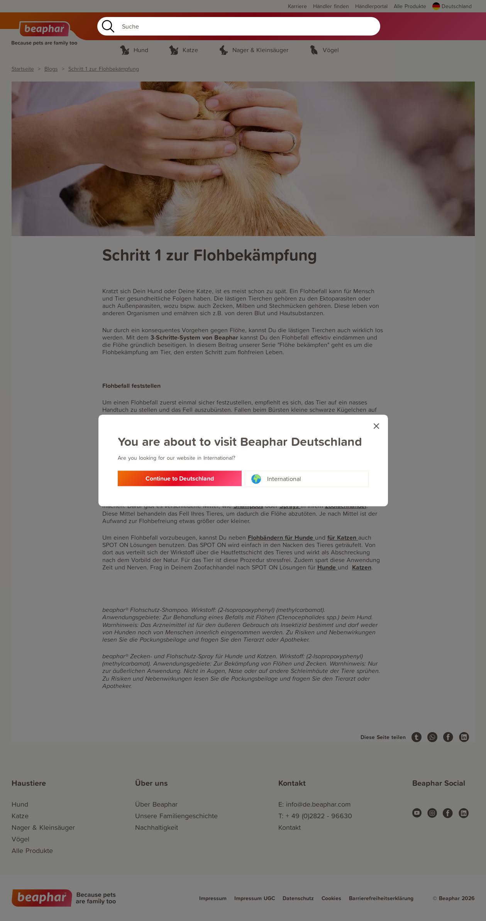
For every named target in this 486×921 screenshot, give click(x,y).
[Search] (238, 26)
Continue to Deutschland (180, 478)
